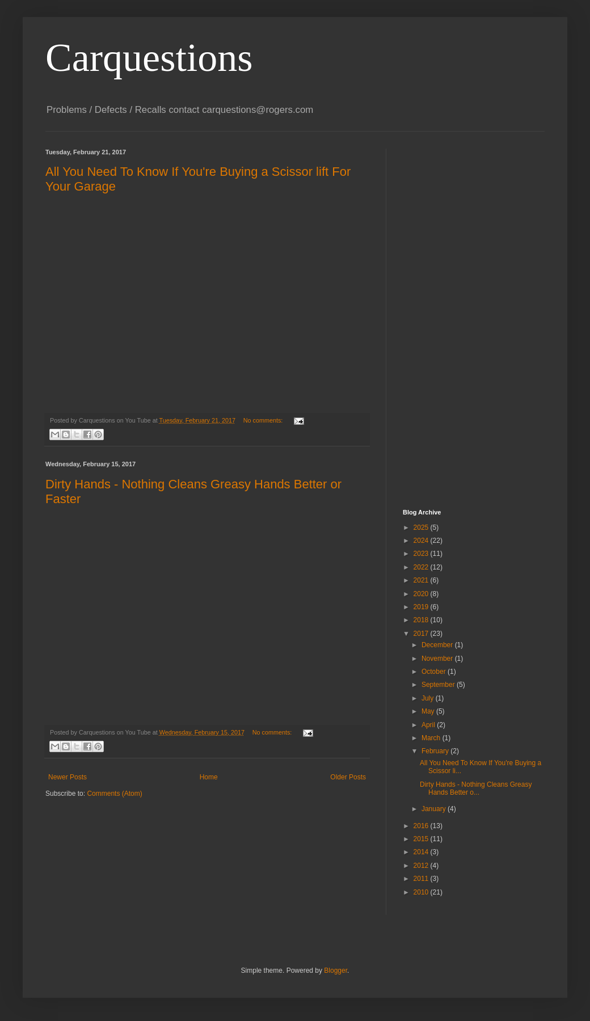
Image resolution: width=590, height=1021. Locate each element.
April (429, 725)
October (435, 672)
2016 (422, 826)
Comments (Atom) (114, 794)
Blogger (335, 970)
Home (209, 777)
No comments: (264, 420)
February (436, 751)
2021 (422, 580)
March (432, 738)
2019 (422, 607)
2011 (422, 879)
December (438, 645)
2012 (422, 866)
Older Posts (348, 777)
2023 (422, 554)
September (439, 685)
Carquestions (149, 57)
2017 (422, 634)
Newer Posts (67, 777)
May (429, 711)
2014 (422, 852)
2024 (422, 541)
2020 (422, 594)
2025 (422, 527)
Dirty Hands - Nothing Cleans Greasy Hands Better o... (476, 788)
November (438, 659)
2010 (422, 892)
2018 (422, 620)
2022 (422, 567)
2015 (422, 839)
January (435, 809)
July (429, 698)
